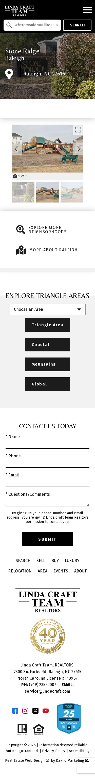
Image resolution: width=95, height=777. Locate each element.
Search (77, 25)
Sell (40, 560)
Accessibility (79, 751)
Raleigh (14, 57)
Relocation (20, 571)
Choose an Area (28, 309)
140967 (71, 678)
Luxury (72, 560)
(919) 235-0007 (39, 684)
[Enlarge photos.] (78, 130)
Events (60, 571)
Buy (55, 560)
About (80, 571)
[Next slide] (79, 149)
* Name (13, 436)
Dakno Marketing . (72, 760)
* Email (12, 475)
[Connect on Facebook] (15, 711)
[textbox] (35, 25)
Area (42, 571)
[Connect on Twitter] (35, 711)
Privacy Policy (53, 751)
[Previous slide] (16, 149)
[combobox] (32, 25)
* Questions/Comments (28, 494)
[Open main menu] (87, 10)
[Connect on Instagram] (25, 711)
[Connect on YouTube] (46, 711)
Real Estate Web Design (27, 760)
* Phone (13, 456)
